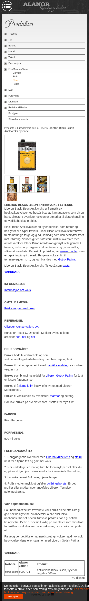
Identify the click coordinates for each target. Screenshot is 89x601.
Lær (10, 89)
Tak (10, 39)
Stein (15, 76)
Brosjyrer (13, 113)
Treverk (12, 33)
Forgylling (13, 95)
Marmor (16, 72)
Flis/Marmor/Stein (18, 69)
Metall (11, 51)
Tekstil (11, 57)
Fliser (15, 80)
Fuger (15, 83)
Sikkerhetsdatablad (18, 119)
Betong (12, 45)
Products (9, 128)
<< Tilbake (78, 577)
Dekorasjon (14, 63)
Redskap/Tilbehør (18, 107)
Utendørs (13, 101)
